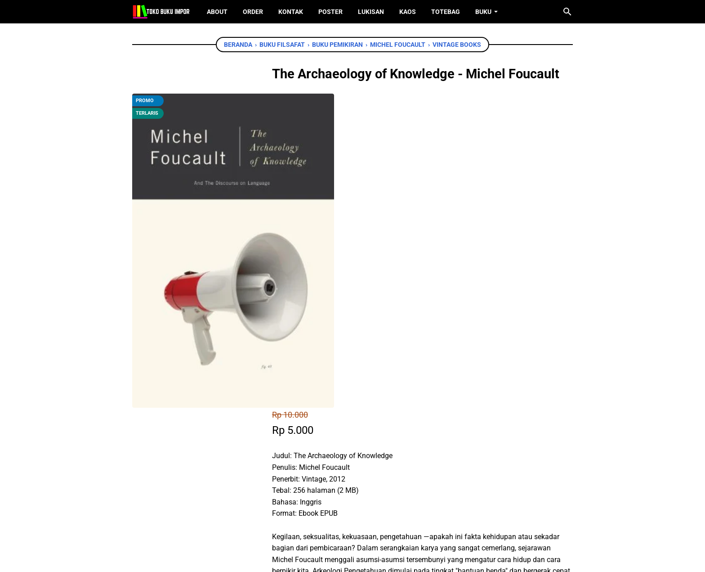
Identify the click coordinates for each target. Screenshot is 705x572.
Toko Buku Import (364, 557)
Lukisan (371, 11)
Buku (483, 11)
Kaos (407, 11)
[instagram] (366, 522)
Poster (330, 11)
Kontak (290, 11)
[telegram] (369, 439)
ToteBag (445, 11)
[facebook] (308, 439)
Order (253, 11)
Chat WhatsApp (340, 387)
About (217, 11)
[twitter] (328, 439)
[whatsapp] (348, 439)
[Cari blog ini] (567, 11)
